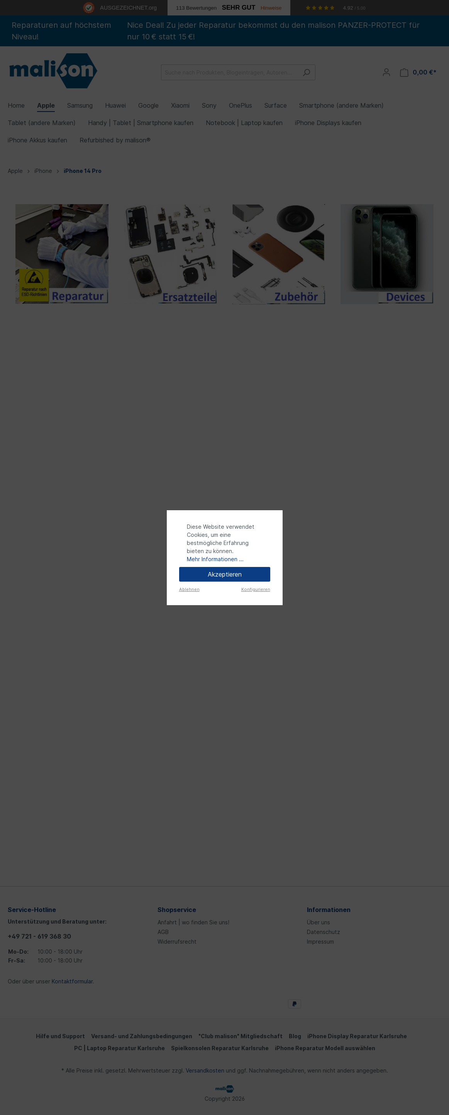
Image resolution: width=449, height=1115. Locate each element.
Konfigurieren (255, 589)
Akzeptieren (225, 574)
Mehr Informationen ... (215, 559)
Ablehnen (189, 589)
